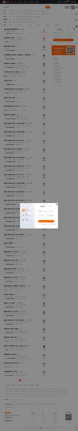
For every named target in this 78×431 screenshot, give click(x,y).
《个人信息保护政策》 (52, 224)
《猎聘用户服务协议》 (44, 224)
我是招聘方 (48, 226)
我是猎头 (44, 226)
